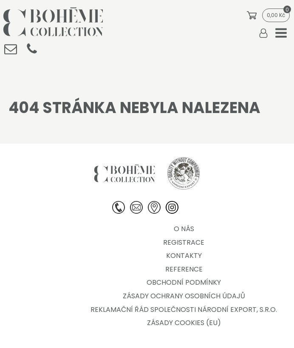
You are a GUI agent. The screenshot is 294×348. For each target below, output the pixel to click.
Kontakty (184, 255)
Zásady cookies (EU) (184, 323)
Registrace (183, 242)
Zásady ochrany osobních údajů (184, 296)
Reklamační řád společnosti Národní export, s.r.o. (183, 309)
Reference (184, 269)
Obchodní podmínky (184, 282)
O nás (184, 229)
